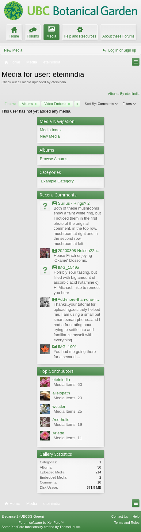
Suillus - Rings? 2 (71, 203)
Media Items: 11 (68, 438)
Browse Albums (53, 158)
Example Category (57, 181)
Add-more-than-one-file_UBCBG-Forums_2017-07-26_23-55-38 (76, 299)
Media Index (51, 130)
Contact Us (119, 516)
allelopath (61, 393)
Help (135, 516)
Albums (29, 104)
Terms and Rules (126, 522)
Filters (129, 104)
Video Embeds (57, 104)
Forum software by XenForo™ (41, 522)
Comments (108, 104)
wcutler (58, 406)
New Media (13, 50)
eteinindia (61, 379)
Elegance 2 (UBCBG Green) (23, 516)
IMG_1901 (64, 346)
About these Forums (118, 36)
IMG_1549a (65, 267)
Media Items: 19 (68, 424)
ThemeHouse (69, 527)
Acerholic (60, 419)
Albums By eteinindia (123, 93)
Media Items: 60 (68, 384)
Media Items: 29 (68, 398)
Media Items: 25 (68, 411)
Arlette (58, 433)
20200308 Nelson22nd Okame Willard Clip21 (76, 250)
